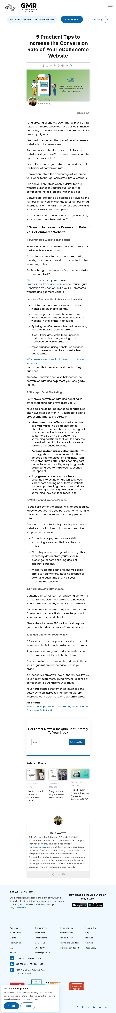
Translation (40, 932)
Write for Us (40, 948)
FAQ (11, 948)
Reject (28, 1006)
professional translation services (47, 284)
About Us (14, 928)
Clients (13, 937)
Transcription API (42, 952)
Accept (11, 1006)
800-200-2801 (22, 964)
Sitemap (89, 943)
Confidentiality (66, 932)
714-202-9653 (36, 964)
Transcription (41, 928)
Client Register (72, 19)
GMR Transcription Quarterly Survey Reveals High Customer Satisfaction (57, 708)
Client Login (97, 19)
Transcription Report (69, 948)
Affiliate (13, 952)
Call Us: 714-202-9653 (44, 19)
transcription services (39, 847)
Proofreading (41, 937)
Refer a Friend (66, 928)
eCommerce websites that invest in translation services (56, 361)
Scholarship (90, 928)
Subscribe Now (76, 742)
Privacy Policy (66, 937)
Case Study (90, 948)
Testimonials (15, 943)
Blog (87, 932)
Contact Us (40, 943)
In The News (15, 932)
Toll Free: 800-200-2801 (20, 19)
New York (89, 937)
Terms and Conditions (70, 943)
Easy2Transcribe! (18, 907)
